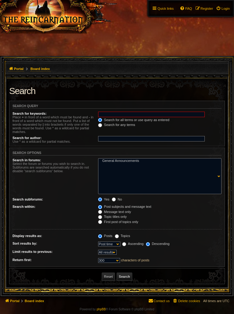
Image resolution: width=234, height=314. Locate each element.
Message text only (114, 212)
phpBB (101, 309)
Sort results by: (24, 243)
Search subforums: (27, 199)
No (117, 199)
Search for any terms (116, 125)
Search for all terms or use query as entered (133, 120)
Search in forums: (26, 160)
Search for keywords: (29, 113)
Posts (105, 236)
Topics (122, 236)
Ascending (133, 244)
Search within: (23, 206)
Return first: (22, 260)
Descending (157, 244)
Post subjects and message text (124, 206)
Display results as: (27, 236)
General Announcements (158, 161)
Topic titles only (112, 216)
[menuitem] (223, 8)
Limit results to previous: (32, 251)
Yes (103, 199)
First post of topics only (118, 222)
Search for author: (26, 138)
